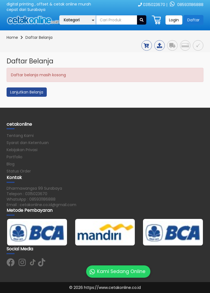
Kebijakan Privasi (22, 150)
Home (12, 37)
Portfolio (14, 157)
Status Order (19, 171)
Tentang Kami (20, 135)
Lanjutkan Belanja (26, 92)
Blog (10, 164)
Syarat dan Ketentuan (28, 142)
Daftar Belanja (38, 37)
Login (174, 20)
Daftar (193, 20)
